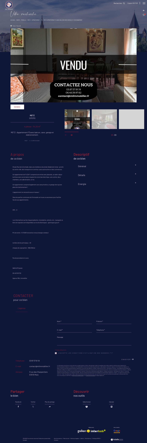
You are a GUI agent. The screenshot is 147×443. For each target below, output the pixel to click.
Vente (18, 20)
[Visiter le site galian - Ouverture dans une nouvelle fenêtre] (82, 431)
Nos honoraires (58, 438)
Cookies (56, 440)
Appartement (36, 20)
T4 (41, 20)
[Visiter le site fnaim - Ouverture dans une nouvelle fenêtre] (88, 431)
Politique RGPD (96, 438)
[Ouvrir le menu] (144, 3)
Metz (29, 20)
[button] (71, 135)
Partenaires (88, 438)
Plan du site (66, 438)
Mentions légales (74, 438)
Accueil (12, 20)
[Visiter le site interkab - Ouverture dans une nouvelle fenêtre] (98, 431)
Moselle (23, 20)
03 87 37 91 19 (34, 361)
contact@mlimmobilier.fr (39, 366)
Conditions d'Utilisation (90, 375)
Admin (82, 438)
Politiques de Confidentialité (78, 375)
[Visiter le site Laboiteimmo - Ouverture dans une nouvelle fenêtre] (117, 440)
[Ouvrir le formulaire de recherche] (118, 3)
